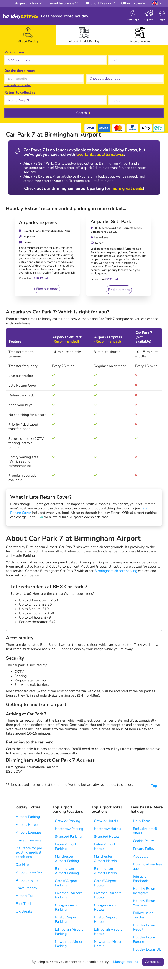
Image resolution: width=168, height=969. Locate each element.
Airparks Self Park (38, 163)
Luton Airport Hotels (104, 846)
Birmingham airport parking (77, 188)
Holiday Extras (20, 16)
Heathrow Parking (69, 829)
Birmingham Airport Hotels (105, 871)
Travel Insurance (28, 840)
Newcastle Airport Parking (69, 943)
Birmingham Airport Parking (67, 871)
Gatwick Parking (67, 821)
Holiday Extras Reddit (144, 927)
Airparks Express (37, 176)
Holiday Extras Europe (144, 939)
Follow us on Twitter (143, 915)
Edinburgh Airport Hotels (108, 931)
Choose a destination (103, 70)
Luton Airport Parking (65, 846)
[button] (55, 60)
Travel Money (26, 888)
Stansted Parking (68, 836)
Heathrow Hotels (107, 829)
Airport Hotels (27, 824)
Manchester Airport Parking (67, 858)
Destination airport (19, 70)
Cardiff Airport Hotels (105, 883)
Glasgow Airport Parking (68, 907)
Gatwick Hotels (106, 821)
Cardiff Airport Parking (66, 883)
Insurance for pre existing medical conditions (29, 852)
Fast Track (24, 903)
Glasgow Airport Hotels (107, 907)
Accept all (153, 961)
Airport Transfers (29, 872)
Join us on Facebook (140, 878)
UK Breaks (24, 911)
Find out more (47, 289)
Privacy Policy (143, 849)
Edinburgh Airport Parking (69, 931)
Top (156, 785)
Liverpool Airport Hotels (107, 895)
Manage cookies (125, 962)
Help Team (141, 821)
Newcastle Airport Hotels (108, 943)
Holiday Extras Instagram (144, 891)
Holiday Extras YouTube (144, 903)
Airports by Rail (28, 880)
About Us (140, 856)
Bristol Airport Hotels (105, 919)
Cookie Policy (143, 841)
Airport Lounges (28, 832)
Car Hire (22, 864)
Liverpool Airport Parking (68, 895)
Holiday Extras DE (147, 949)
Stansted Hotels (107, 836)
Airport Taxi (25, 896)
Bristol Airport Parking (66, 919)
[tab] (28, 35)
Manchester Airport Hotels (105, 858)
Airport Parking (28, 817)
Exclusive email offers (145, 831)
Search (81, 112)
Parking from (14, 52)
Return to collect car (20, 92)
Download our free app (147, 866)
